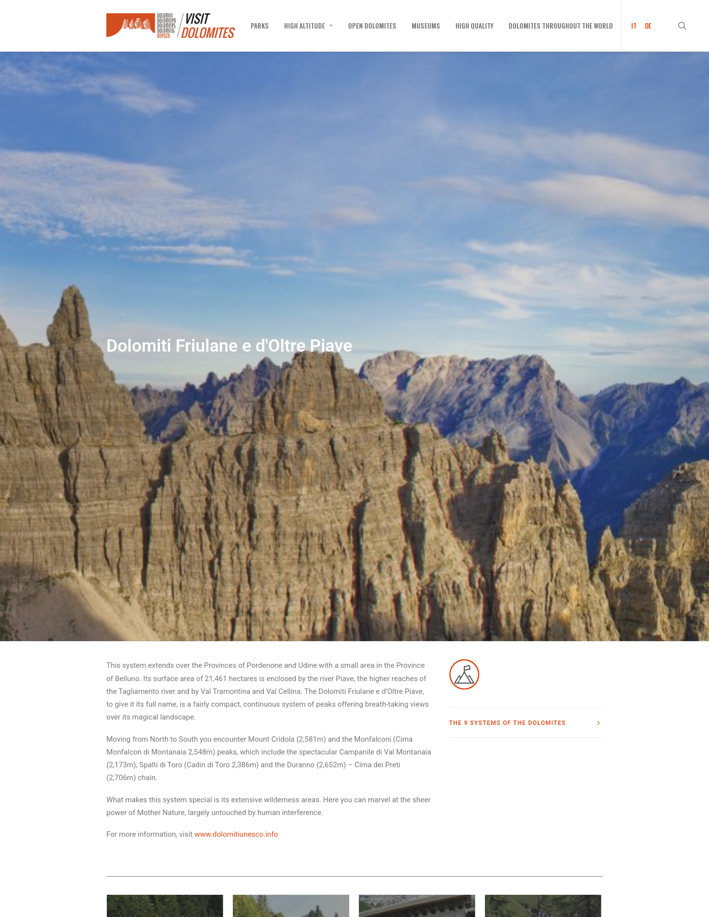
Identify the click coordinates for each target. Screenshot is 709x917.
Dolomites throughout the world (561, 26)
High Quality (474, 26)
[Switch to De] (646, 25)
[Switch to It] (630, 25)
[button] (687, 25)
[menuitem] (260, 25)
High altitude (308, 26)
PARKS (260, 26)
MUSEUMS (426, 26)
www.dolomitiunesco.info (236, 723)
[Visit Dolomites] (170, 25)
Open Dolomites (372, 26)
